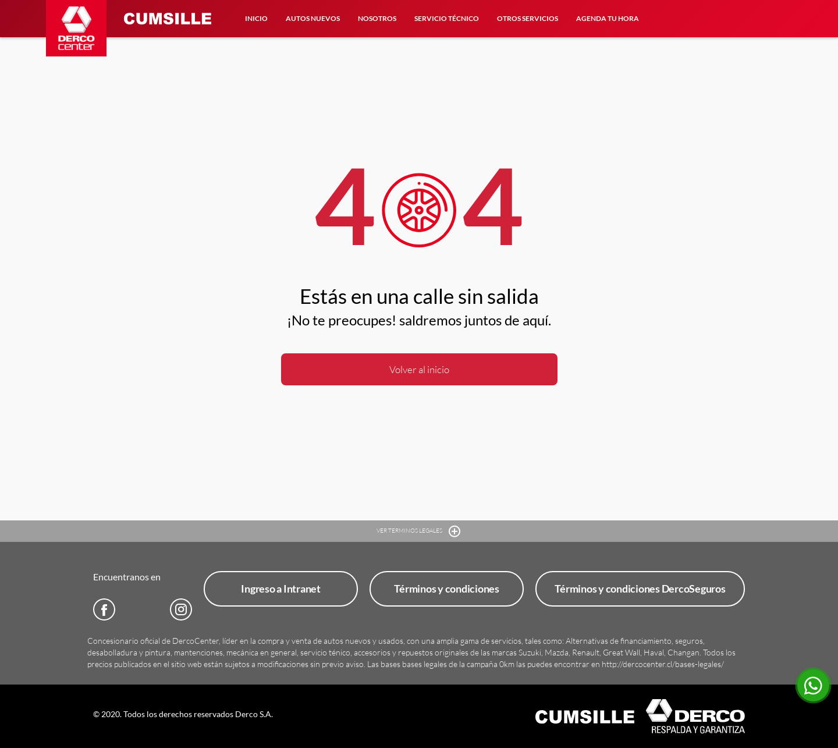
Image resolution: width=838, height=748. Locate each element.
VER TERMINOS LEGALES (419, 531)
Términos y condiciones (446, 588)
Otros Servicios (527, 18)
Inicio (256, 18)
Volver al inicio (419, 369)
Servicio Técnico (446, 18)
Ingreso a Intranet (281, 588)
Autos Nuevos (313, 18)
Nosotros (377, 18)
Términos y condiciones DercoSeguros (640, 588)
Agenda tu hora (607, 18)
